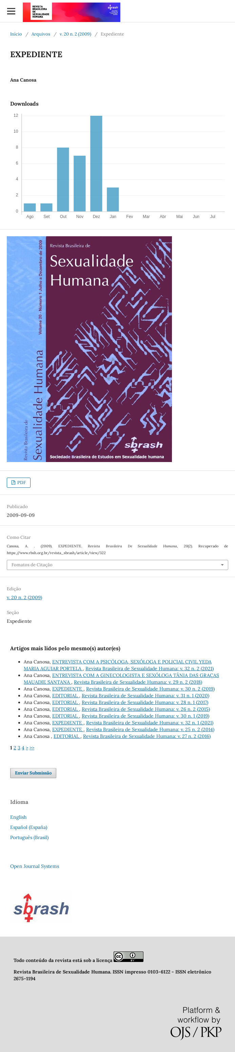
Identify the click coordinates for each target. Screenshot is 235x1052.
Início (16, 34)
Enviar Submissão (33, 773)
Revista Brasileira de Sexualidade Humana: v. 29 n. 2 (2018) (138, 682)
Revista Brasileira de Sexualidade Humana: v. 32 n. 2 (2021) (149, 668)
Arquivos (41, 34)
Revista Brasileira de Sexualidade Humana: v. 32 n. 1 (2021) (149, 723)
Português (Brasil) (29, 837)
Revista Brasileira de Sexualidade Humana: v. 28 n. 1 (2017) (145, 702)
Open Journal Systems (34, 866)
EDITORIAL (65, 696)
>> (32, 748)
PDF (21, 482)
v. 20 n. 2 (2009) (75, 34)
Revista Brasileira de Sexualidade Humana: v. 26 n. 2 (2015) (146, 709)
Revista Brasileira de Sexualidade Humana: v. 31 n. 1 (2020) (145, 696)
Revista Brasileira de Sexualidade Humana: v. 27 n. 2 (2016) (147, 736)
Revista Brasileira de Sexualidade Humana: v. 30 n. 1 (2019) (145, 716)
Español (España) (28, 827)
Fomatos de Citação (32, 565)
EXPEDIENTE (67, 689)
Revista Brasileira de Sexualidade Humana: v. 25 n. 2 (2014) (150, 729)
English (18, 817)
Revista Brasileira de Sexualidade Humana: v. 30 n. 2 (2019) (150, 689)
